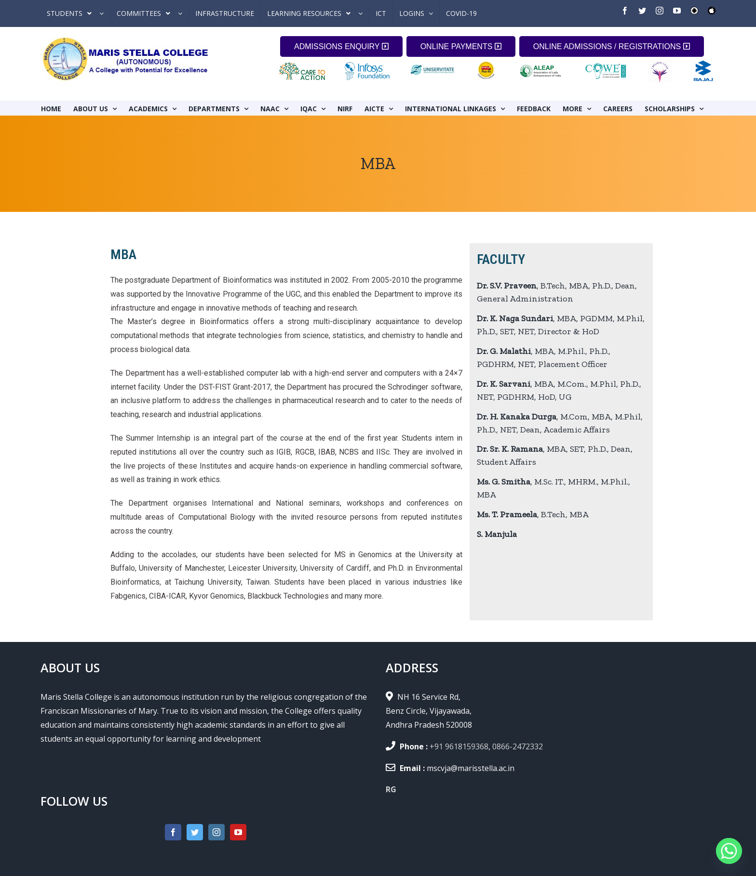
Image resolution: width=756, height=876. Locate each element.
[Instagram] (216, 832)
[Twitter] (195, 832)
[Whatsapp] (729, 851)
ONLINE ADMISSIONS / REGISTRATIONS (611, 46)
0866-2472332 (517, 746)
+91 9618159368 (459, 746)
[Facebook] (173, 832)
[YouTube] (238, 832)
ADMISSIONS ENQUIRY (341, 46)
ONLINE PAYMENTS (460, 46)
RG (391, 789)
